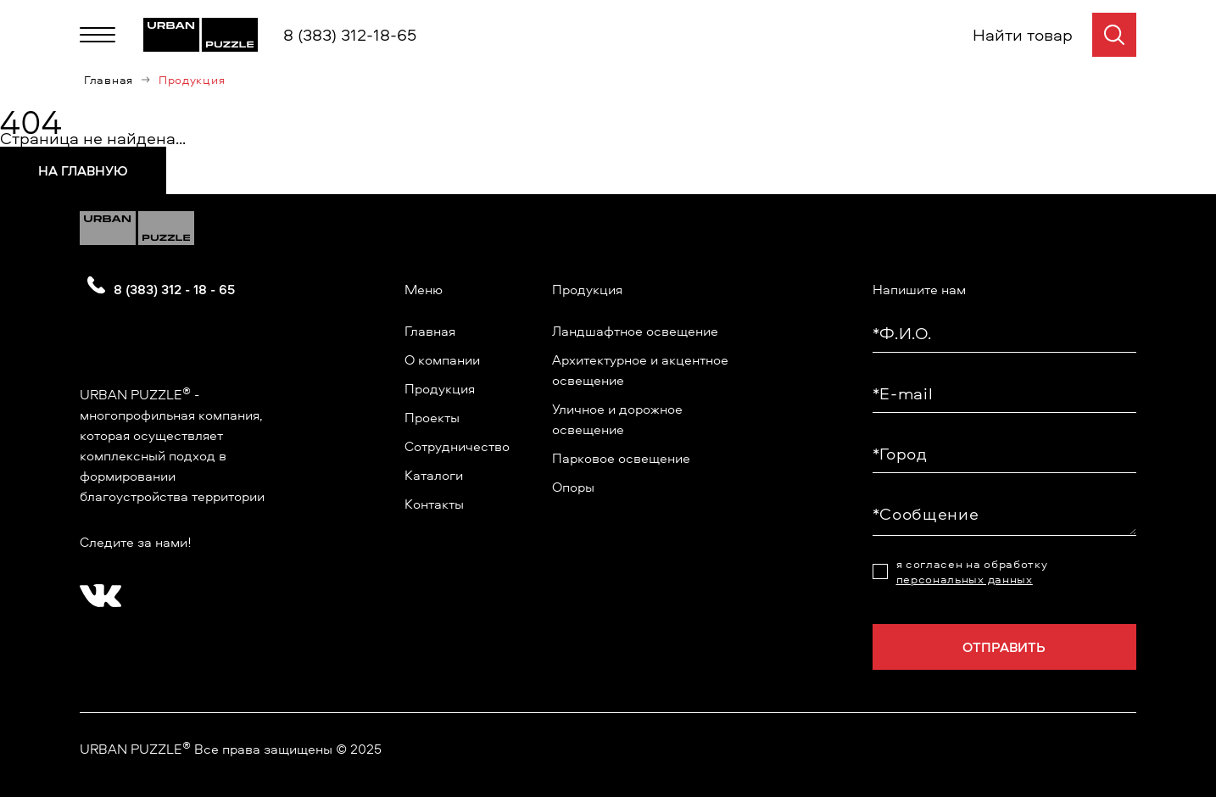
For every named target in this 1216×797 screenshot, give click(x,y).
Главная (108, 79)
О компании (442, 359)
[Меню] (97, 34)
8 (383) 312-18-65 (349, 34)
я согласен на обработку (972, 571)
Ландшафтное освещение (635, 330)
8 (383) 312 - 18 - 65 (174, 289)
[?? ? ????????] (97, 590)
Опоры (573, 486)
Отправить (1004, 647)
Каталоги (433, 474)
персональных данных (964, 579)
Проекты (432, 417)
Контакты (434, 503)
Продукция (439, 388)
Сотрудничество (457, 446)
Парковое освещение (621, 458)
